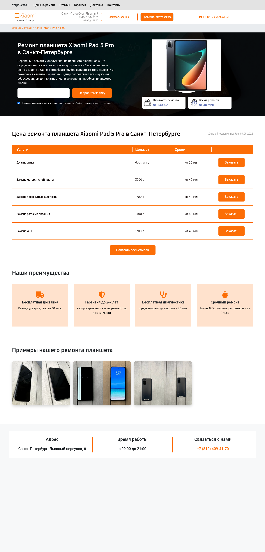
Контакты (113, 5)
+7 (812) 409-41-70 (213, 449)
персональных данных (100, 103)
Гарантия (80, 5)
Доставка (96, 5)
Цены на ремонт (44, 5)
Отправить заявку (92, 93)
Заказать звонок (119, 17)
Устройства (19, 5)
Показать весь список (132, 250)
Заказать (231, 162)
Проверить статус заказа (157, 17)
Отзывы (64, 5)
